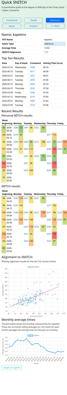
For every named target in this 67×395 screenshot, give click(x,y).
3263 (26, 149)
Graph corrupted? (11, 367)
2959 (32, 88)
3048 (32, 67)
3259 (49, 156)
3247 (49, 170)
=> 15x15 (55, 26)
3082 (32, 100)
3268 (15, 141)
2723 (32, 105)
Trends (33, 20)
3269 (26, 141)
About (12, 26)
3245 (26, 170)
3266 (59, 149)
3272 (59, 141)
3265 (49, 149)
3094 (32, 84)
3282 (36, 127)
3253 (49, 163)
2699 (32, 79)
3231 (32, 75)
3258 (36, 156)
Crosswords (11, 20)
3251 (26, 163)
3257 (26, 156)
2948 (32, 92)
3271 (49, 141)
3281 (26, 127)
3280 (15, 127)
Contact (33, 26)
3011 (32, 71)
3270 (36, 141)
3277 (49, 134)
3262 (15, 149)
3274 (15, 134)
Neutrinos (55, 20)
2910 (32, 96)
